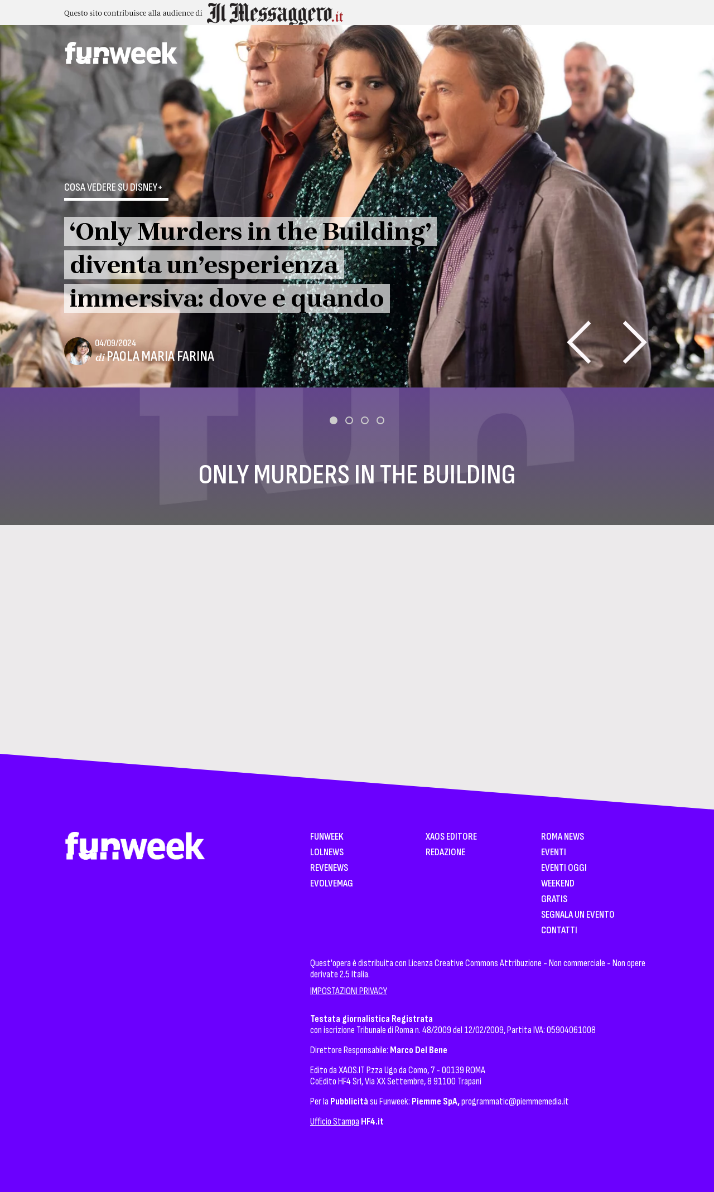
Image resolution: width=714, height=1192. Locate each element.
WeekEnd (558, 884)
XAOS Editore (451, 837)
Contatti (559, 931)
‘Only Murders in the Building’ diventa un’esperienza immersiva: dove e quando (250, 265)
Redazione (445, 852)
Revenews (329, 868)
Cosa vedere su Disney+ (113, 187)
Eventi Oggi (564, 868)
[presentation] (579, 342)
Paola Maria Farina (160, 356)
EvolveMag (331, 884)
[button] (333, 420)
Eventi (553, 852)
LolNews (327, 852)
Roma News (562, 837)
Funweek (327, 837)
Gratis (554, 899)
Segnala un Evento (578, 915)
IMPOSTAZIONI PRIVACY (348, 991)
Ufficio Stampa (334, 1121)
